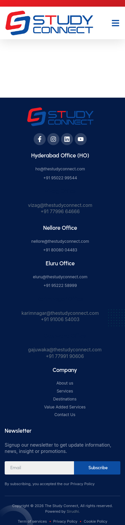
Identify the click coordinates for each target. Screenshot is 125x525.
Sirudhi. (73, 511)
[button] (115, 23)
